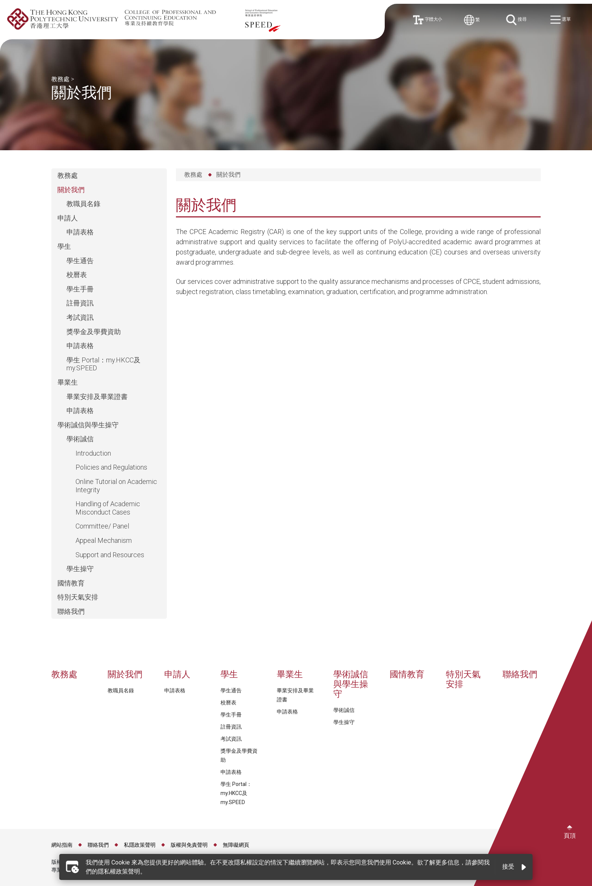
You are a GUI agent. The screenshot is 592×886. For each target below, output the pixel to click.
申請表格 (80, 232)
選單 (562, 20)
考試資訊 (80, 317)
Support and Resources (110, 555)
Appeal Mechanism (104, 540)
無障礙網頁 (236, 845)
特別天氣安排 (77, 597)
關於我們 (71, 190)
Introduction (93, 453)
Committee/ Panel (102, 526)
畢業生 (67, 382)
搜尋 (517, 20)
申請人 (67, 218)
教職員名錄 (83, 204)
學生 (64, 246)
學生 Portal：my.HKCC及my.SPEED (103, 364)
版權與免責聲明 (189, 845)
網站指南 (61, 845)
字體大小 (429, 20)
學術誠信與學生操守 (88, 425)
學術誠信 (80, 439)
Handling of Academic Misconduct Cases (108, 508)
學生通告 (80, 261)
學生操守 (80, 569)
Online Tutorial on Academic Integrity (116, 486)
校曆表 (76, 275)
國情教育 (71, 583)
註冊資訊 (80, 303)
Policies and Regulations (111, 467)
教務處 (60, 79)
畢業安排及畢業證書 (97, 397)
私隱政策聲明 (140, 845)
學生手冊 (80, 289)
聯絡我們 (71, 611)
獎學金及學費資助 (93, 332)
